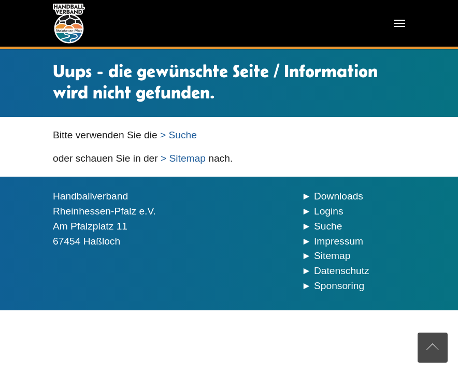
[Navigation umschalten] (399, 23)
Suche (328, 226)
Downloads (338, 196)
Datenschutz (341, 270)
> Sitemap (183, 158)
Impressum (338, 241)
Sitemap (332, 255)
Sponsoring (339, 285)
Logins (329, 211)
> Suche (178, 135)
